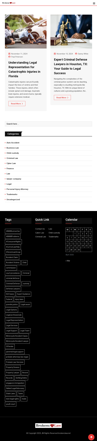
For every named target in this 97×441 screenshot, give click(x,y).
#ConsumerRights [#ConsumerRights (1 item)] (13, 242)
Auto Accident (13, 143)
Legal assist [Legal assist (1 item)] (25, 304)
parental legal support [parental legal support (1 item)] (14, 352)
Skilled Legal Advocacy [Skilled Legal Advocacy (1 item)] (15, 388)
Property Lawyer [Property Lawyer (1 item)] (12, 373)
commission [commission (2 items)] (11, 268)
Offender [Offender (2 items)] (10, 346)
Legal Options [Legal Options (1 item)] (11, 310)
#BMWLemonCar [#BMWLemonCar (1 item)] (13, 231)
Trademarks (12, 194)
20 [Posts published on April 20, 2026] (67, 246)
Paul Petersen (17, 57)
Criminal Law (12, 158)
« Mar (68, 261)
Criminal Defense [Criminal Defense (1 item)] (13, 284)
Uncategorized (13, 199)
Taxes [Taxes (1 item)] (20, 394)
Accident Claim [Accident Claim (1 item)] (12, 257)
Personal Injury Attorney (17, 189)
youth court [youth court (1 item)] (10, 404)
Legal (9, 184)
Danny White (83, 54)
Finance (10, 168)
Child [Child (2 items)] (24, 263)
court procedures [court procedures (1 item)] (13, 273)
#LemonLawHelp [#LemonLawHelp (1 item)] (13, 247)
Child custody (13, 153)
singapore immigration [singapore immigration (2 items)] (15, 383)
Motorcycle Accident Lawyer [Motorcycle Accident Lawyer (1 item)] (17, 341)
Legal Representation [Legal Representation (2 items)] (14, 320)
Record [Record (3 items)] (25, 373)
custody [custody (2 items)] (26, 284)
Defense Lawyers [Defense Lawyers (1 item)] (13, 289)
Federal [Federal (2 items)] (9, 299)
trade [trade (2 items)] (24, 399)
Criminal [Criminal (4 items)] (26, 273)
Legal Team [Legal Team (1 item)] (25, 331)
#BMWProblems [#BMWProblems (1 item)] (12, 236)
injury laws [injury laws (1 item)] (19, 299)
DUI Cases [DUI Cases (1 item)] (10, 294)
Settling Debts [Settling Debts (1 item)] (21, 378)
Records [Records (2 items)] (9, 378)
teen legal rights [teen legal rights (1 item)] (12, 399)
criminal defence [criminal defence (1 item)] (12, 278)
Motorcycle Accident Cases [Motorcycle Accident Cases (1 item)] (17, 336)
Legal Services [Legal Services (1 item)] (12, 325)
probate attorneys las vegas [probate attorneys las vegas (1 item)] (17, 357)
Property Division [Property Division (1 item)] (12, 367)
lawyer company (14, 179)
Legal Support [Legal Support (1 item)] (11, 331)
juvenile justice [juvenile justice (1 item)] (12, 304)
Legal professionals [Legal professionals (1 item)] (14, 315)
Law (8, 174)
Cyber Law (11, 163)
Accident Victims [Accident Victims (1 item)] (12, 263)
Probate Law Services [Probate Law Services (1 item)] (14, 362)
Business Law (13, 148)
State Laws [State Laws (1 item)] (10, 394)
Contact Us (40, 229)
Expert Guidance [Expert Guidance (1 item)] (23, 294)
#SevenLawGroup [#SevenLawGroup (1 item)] (13, 252)
